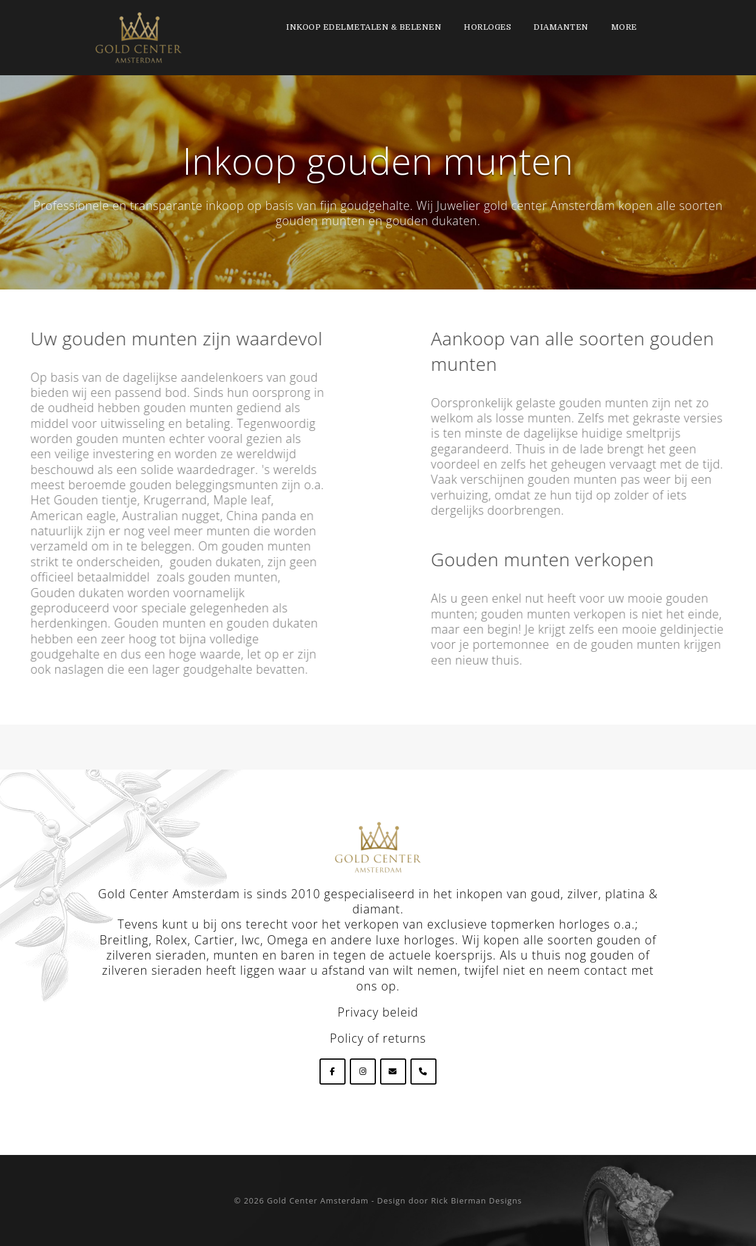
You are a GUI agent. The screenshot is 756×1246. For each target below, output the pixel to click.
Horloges (487, 27)
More (624, 27)
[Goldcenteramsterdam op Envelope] (393, 1071)
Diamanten (561, 27)
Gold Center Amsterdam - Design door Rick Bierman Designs (394, 1200)
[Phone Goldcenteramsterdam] (423, 1071)
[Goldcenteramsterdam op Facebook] (332, 1071)
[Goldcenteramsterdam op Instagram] (363, 1071)
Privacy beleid (378, 1012)
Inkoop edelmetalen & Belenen (363, 27)
